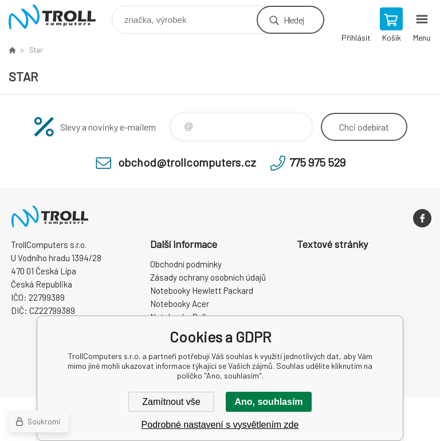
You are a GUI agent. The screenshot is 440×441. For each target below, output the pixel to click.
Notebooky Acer (179, 303)
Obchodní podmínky (186, 264)
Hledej (294, 19)
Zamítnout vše (171, 402)
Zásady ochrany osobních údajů (208, 277)
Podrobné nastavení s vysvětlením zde (220, 425)
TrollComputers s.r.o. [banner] (59, 17)
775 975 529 (317, 162)
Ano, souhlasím (268, 402)
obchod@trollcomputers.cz (187, 162)
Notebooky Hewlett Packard (201, 290)
